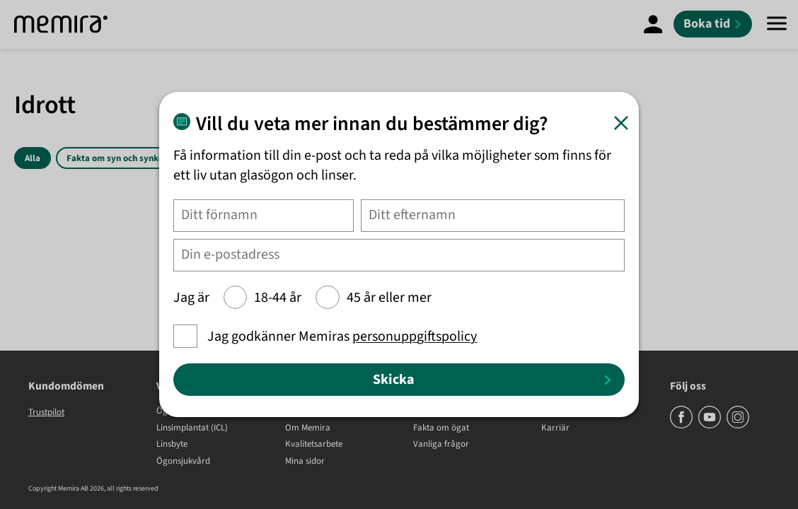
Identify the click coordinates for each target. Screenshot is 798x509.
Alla (32, 158)
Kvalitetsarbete (313, 444)
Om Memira (307, 428)
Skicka (394, 380)
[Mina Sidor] (653, 24)
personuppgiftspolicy (415, 336)
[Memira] (61, 24)
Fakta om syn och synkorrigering (133, 158)
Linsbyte (171, 444)
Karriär (555, 428)
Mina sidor (305, 461)
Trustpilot (46, 412)
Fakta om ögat (441, 428)
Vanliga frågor (441, 444)
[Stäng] (620, 122)
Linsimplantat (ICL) (192, 428)
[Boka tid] (712, 24)
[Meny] (777, 24)
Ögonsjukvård (183, 461)
